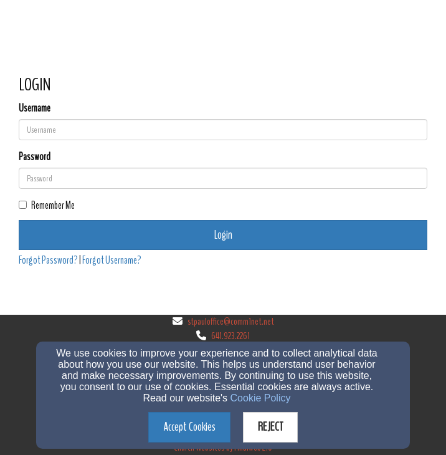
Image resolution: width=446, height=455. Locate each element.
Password (34, 157)
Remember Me (47, 205)
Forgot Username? (111, 260)
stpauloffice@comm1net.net (230, 321)
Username (34, 108)
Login (223, 234)
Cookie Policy (260, 398)
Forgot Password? (48, 260)
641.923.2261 (230, 336)
